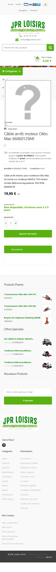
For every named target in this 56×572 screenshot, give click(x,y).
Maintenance (8, 472)
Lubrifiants (7, 476)
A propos (24, 494)
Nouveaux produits (29, 463)
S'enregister (23, 10)
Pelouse (6, 463)
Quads (5, 481)
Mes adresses (8, 531)
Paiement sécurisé (29, 499)
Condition (35, 168)
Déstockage (7, 499)
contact (18, 4)
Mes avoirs (7, 527)
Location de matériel (29, 503)
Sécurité (6, 467)
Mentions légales (28, 485)
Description (17, 249)
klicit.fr (49, 557)
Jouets (5, 490)
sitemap (24, 508)
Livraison (24, 481)
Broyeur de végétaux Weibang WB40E (22, 317)
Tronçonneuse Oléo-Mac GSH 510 (20, 294)
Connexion (34, 10)
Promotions (25, 458)
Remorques (7, 494)
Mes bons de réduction (12, 543)
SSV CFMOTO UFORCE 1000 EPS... (19, 339)
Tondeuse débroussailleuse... (18, 350)
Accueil (10, 4)
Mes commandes (10, 522)
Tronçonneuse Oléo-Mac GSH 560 (20, 306)
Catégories (10, 71)
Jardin (4, 458)
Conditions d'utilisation (30, 490)
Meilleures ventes (28, 467)
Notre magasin (27, 472)
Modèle (8, 168)
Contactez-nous (27, 476)
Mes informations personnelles (10, 537)
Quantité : (9, 217)
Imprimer (12, 128)
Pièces (5, 485)
